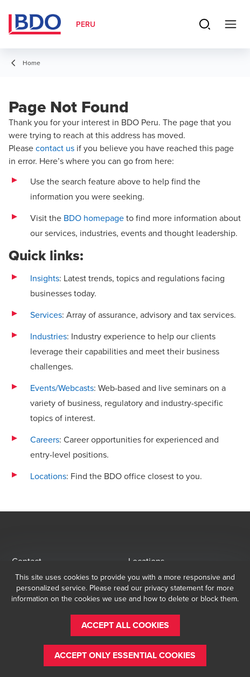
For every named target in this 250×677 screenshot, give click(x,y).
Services (46, 314)
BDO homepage (94, 218)
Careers (44, 439)
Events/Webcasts (62, 388)
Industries (48, 336)
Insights (44, 278)
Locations (48, 476)
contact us (55, 148)
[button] (125, 625)
